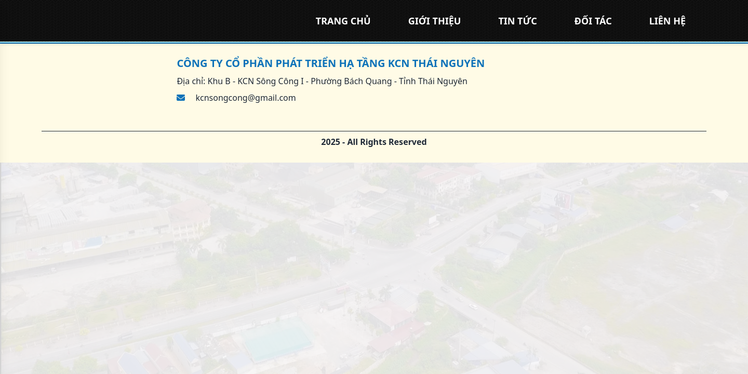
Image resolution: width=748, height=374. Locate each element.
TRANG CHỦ (343, 21)
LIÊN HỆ (667, 21)
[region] (374, 187)
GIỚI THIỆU (434, 21)
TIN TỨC (517, 21)
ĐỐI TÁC (593, 21)
